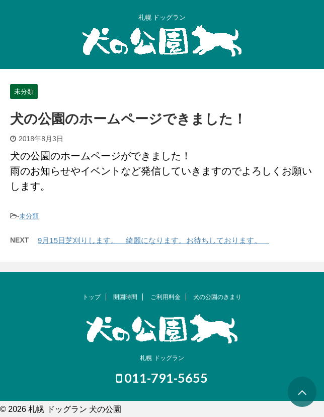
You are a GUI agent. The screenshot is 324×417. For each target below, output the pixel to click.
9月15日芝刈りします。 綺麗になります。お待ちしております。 (153, 240)
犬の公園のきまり (217, 297)
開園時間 (125, 297)
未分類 (29, 216)
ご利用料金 (165, 297)
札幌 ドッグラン (162, 358)
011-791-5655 (162, 377)
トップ (92, 297)
